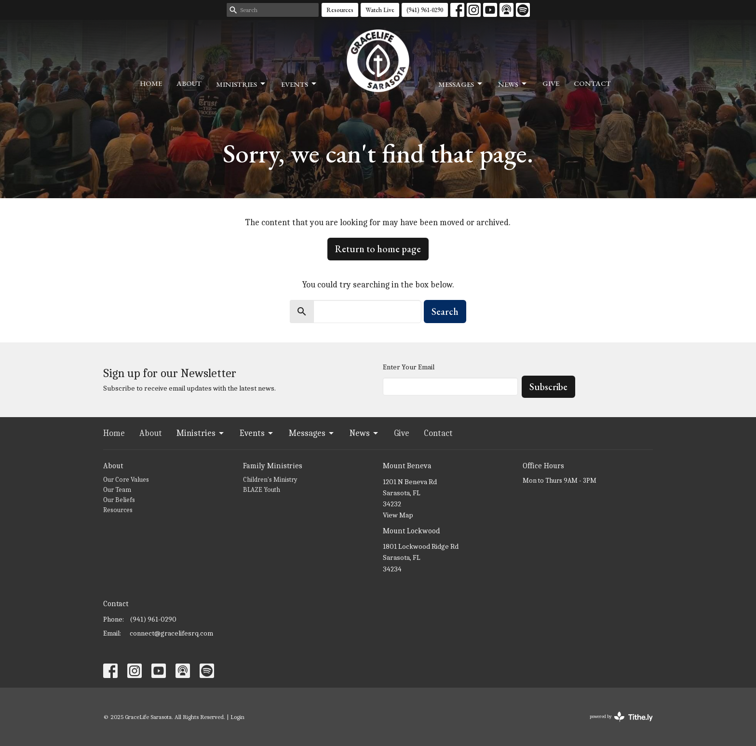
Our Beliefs (119, 500)
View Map (398, 515)
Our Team (117, 490)
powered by (621, 716)
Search (445, 311)
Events (299, 84)
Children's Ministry (270, 479)
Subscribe (548, 386)
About (189, 83)
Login (237, 716)
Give (550, 83)
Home (151, 83)
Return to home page (378, 249)
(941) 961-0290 (424, 10)
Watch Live (379, 10)
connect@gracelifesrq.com (171, 633)
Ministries (241, 84)
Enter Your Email (408, 367)
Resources (339, 10)
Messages (461, 84)
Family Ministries (272, 465)
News (513, 84)
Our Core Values (126, 479)
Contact (592, 83)
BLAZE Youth (261, 490)
